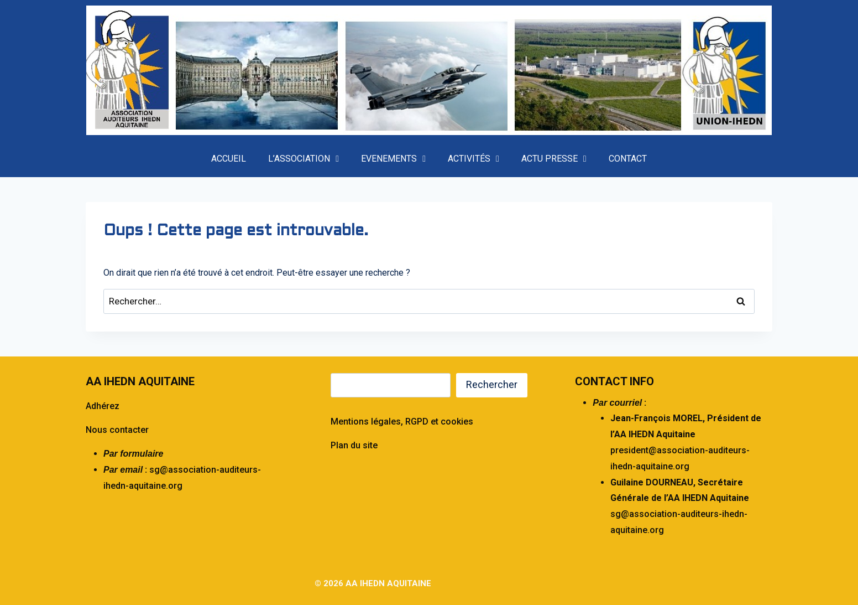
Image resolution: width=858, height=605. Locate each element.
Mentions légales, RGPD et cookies (402, 421)
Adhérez (102, 406)
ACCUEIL (228, 158)
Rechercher (491, 384)
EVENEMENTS (393, 159)
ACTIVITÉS (473, 159)
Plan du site (354, 445)
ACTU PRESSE (554, 159)
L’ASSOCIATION (303, 159)
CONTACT (628, 158)
